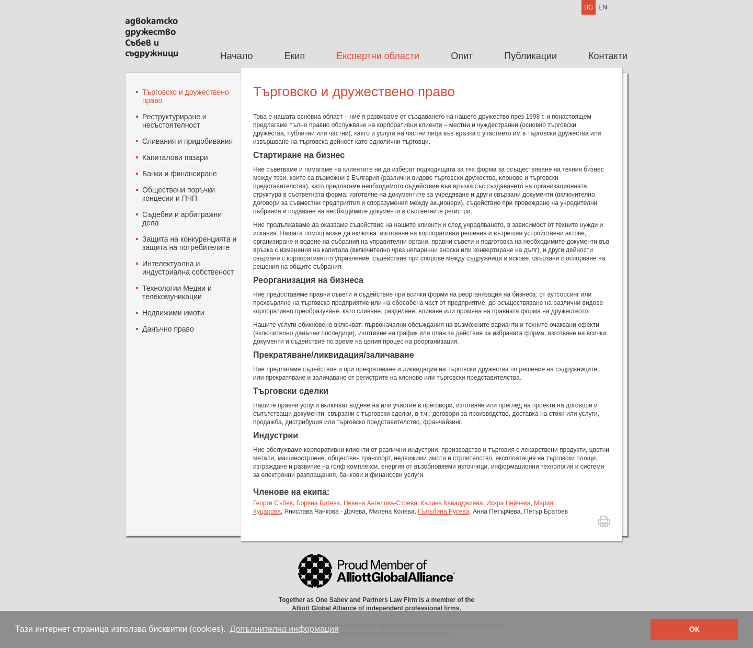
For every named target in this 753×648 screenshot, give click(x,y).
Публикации (530, 56)
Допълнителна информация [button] (284, 628)
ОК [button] (694, 629)
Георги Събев (273, 503)
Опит (462, 56)
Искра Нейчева (508, 503)
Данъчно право (168, 329)
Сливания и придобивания (187, 141)
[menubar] (416, 56)
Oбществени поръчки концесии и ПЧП (178, 194)
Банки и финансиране (179, 173)
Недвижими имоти (173, 313)
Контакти (608, 56)
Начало (236, 56)
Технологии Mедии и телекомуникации (177, 292)
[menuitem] (236, 56)
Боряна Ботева (318, 503)
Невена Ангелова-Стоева (380, 503)
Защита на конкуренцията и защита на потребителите (189, 243)
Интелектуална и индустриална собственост (188, 267)
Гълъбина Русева (443, 511)
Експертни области (377, 56)
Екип (294, 56)
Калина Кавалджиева (452, 503)
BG (588, 7)
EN (602, 7)
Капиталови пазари (175, 157)
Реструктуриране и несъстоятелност (174, 120)
